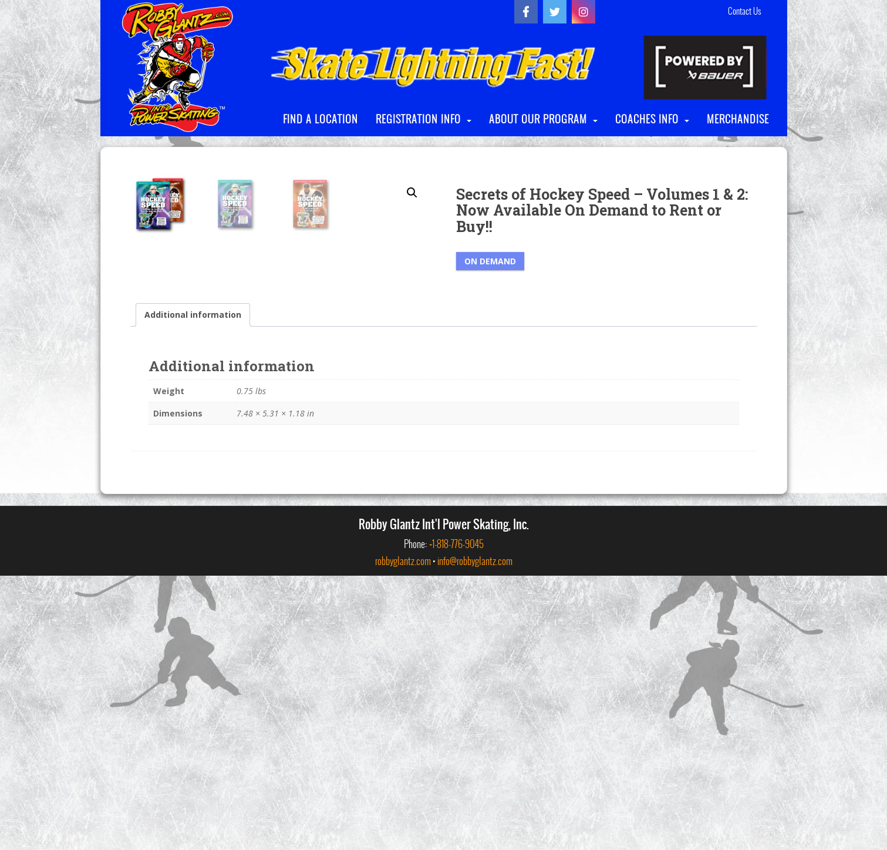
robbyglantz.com (403, 835)
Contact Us (744, 11)
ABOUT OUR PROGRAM (538, 119)
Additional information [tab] (192, 588)
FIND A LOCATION (320, 119)
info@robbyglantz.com (474, 835)
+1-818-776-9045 (456, 818)
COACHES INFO (647, 119)
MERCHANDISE (738, 119)
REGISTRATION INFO (418, 119)
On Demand (490, 261)
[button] (412, 192)
